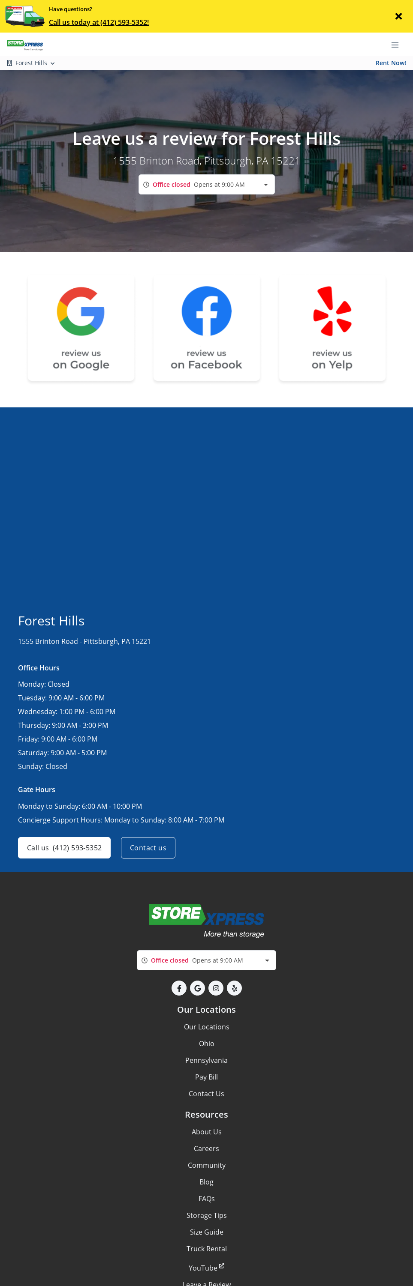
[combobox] (207, 184)
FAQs (207, 1198)
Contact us (148, 847)
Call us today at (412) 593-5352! (99, 22)
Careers (206, 1148)
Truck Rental (207, 1248)
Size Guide (206, 1232)
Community (207, 1165)
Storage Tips (207, 1215)
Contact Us (206, 1093)
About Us (207, 1131)
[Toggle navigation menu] (398, 44)
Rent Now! (391, 63)
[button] (179, 988)
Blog (206, 1182)
